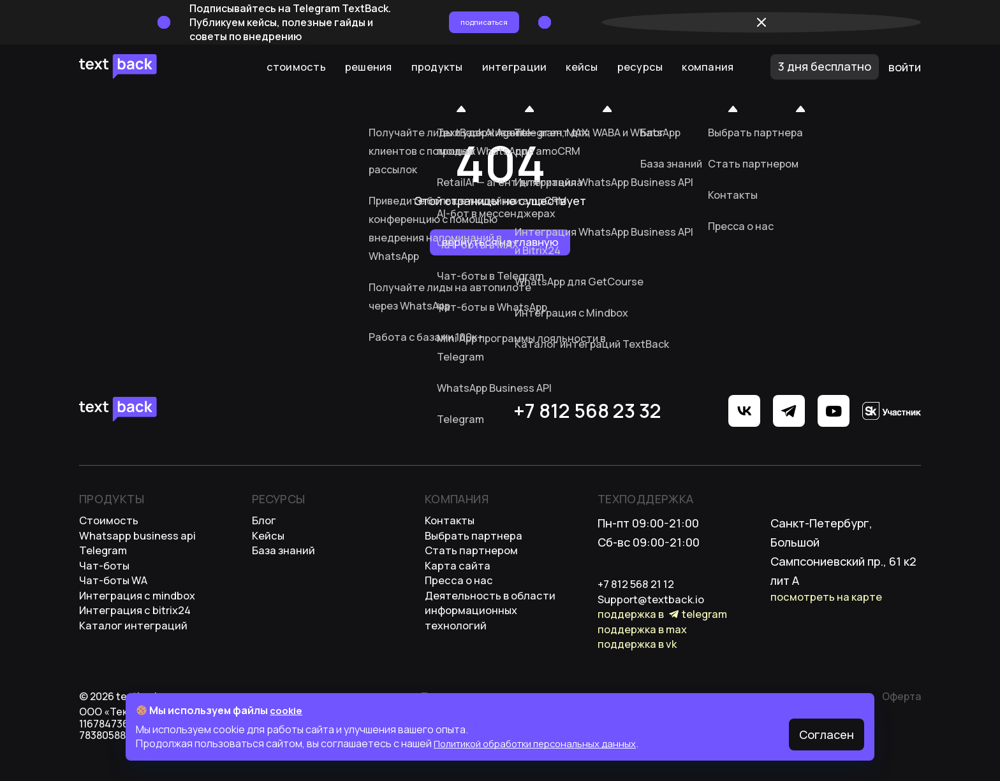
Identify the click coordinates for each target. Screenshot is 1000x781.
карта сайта (459, 580)
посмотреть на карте (829, 599)
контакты (451, 523)
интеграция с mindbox (141, 618)
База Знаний (286, 561)
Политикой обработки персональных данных (543, 743)
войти (904, 67)
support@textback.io (654, 605)
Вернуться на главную (500, 242)
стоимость (110, 523)
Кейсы (269, 542)
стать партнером (474, 561)
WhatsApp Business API (140, 542)
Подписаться (666, 22)
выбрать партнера (477, 542)
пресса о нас (461, 599)
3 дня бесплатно (824, 66)
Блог (265, 523)
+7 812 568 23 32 (469, 410)
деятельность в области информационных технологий (494, 637)
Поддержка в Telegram (667, 624)
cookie (287, 710)
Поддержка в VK (641, 663)
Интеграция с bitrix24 (139, 637)
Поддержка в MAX (646, 644)
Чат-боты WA (115, 599)
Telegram (105, 561)
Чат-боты (105, 580)
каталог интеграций (137, 656)
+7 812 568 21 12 (641, 586)
